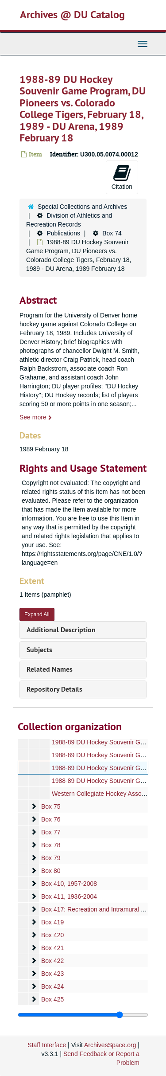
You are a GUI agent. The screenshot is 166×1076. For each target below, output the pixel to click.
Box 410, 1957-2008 (69, 883)
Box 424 (52, 986)
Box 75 (51, 806)
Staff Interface (46, 1045)
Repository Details (54, 689)
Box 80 (51, 870)
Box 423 (52, 973)
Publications (63, 233)
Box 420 (52, 935)
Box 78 (51, 845)
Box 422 (52, 960)
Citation (122, 177)
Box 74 (112, 233)
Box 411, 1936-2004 (69, 896)
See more (35, 417)
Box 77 (51, 832)
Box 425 (52, 999)
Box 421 (52, 947)
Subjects (39, 649)
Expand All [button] (37, 614)
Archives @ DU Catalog (72, 14)
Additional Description (61, 629)
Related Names (50, 669)
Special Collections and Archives (82, 206)
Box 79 (51, 857)
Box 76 (51, 819)
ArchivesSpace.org (110, 1045)
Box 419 (52, 922)
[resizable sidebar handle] (83, 1014)
